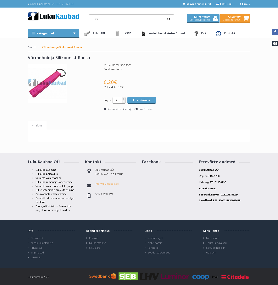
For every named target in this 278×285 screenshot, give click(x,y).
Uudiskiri (211, 252)
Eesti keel (225, 4)
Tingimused (37, 252)
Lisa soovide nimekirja (118, 109)
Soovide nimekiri (215, 247)
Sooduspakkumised (159, 252)
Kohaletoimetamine (42, 243)
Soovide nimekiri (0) (198, 4)
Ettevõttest (37, 238)
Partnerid (153, 247)
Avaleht (32, 47)
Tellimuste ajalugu (216, 243)
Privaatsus (36, 247)
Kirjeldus (37, 125)
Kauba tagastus (97, 243)
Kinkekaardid (155, 243)
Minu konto (212, 238)
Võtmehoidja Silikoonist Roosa (62, 47)
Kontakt (93, 238)
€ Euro (245, 4)
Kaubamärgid (155, 238)
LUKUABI (36, 257)
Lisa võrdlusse (144, 109)
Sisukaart (94, 247)
